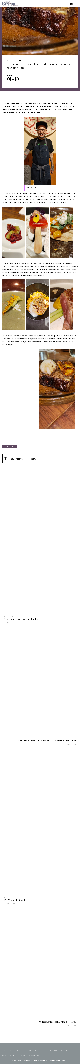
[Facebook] (9, 79)
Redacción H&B (9, 622)
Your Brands (8, 616)
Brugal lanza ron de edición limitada (22, 618)
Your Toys (7, 897)
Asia (74, 1019)
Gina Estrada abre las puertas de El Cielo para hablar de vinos (46, 740)
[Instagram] (17, 79)
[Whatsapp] (13, 79)
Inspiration (71, 737)
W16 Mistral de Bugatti (15, 900)
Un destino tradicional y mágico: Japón (57, 1021)
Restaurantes (12, 60)
